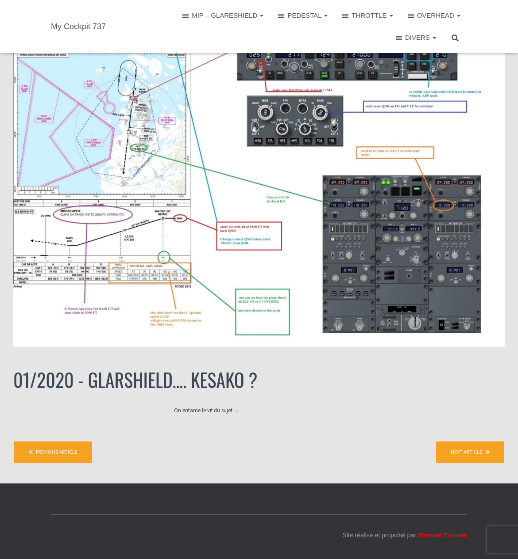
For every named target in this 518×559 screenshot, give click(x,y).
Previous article (52, 452)
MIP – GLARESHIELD (222, 15)
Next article (470, 452)
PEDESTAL (302, 15)
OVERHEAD (433, 15)
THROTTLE (367, 15)
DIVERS (415, 38)
